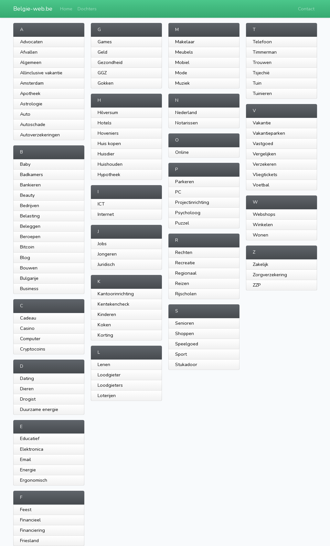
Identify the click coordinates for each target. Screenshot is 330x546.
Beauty (27, 195)
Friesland (29, 540)
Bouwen (28, 268)
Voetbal (261, 185)
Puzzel (182, 223)
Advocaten (31, 41)
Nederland (186, 112)
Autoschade (32, 124)
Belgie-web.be (32, 9)
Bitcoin (27, 247)
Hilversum (108, 112)
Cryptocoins (32, 349)
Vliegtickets (265, 174)
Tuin (257, 83)
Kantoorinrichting (116, 293)
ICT (101, 204)
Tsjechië (261, 72)
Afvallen (28, 52)
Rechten (183, 252)
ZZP (257, 285)
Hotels (105, 123)
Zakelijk (260, 264)
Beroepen (30, 236)
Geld (102, 52)
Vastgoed (263, 143)
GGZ (102, 72)
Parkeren (184, 181)
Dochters (87, 8)
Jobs (102, 243)
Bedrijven (29, 205)
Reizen (182, 283)
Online (182, 152)
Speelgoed (186, 344)
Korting (105, 335)
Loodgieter (109, 375)
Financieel (30, 520)
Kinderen (107, 314)
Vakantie (262, 123)
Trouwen (262, 62)
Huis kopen (109, 143)
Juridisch (106, 264)
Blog (25, 257)
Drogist (28, 399)
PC (178, 192)
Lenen (104, 364)
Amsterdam (32, 83)
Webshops (264, 214)
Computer (30, 338)
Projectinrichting (192, 202)
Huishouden (110, 164)
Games (105, 41)
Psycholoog (187, 212)
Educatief (29, 438)
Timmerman (265, 52)
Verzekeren (264, 164)
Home (66, 8)
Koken (104, 324)
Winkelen (263, 224)
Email (25, 459)
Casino (27, 328)
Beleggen (30, 226)
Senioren (184, 323)
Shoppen (184, 333)
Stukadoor (186, 364)
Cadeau (28, 318)
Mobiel (182, 62)
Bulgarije (29, 278)
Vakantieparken (269, 133)
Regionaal (186, 273)
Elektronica (31, 449)
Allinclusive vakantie (41, 72)
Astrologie (31, 103)
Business (29, 288)
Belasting (30, 216)
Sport (181, 354)
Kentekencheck (113, 304)
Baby (25, 164)
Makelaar (185, 41)
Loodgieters (110, 385)
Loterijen (107, 395)
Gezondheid (110, 62)
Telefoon (262, 41)
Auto (25, 114)
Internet (106, 214)
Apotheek (30, 93)
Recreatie (185, 262)
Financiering (32, 530)
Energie (28, 470)
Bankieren (30, 185)
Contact (306, 8)
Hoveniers (108, 133)
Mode (181, 72)
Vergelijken (264, 154)
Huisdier (106, 154)
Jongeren (107, 254)
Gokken (105, 83)
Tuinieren (262, 93)
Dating (27, 378)
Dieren (27, 388)
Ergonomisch (33, 480)
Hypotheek (109, 174)
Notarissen (186, 123)
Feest (25, 509)
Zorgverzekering (270, 274)
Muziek (182, 83)
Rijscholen (186, 293)
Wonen (260, 235)
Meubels (184, 52)
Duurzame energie (39, 409)
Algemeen (30, 62)
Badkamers (31, 174)
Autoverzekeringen (40, 134)
